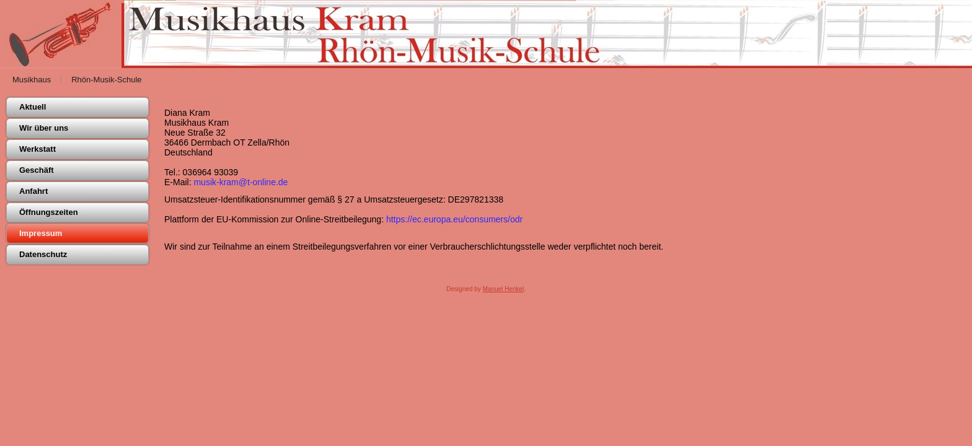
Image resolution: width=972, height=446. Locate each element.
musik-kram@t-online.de (240, 182)
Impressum (40, 233)
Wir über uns (43, 128)
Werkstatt (37, 149)
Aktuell (32, 107)
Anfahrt (33, 191)
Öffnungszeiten (48, 212)
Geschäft (36, 170)
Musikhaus (31, 79)
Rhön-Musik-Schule (106, 79)
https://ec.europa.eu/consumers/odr (454, 219)
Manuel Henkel (503, 289)
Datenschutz (43, 254)
